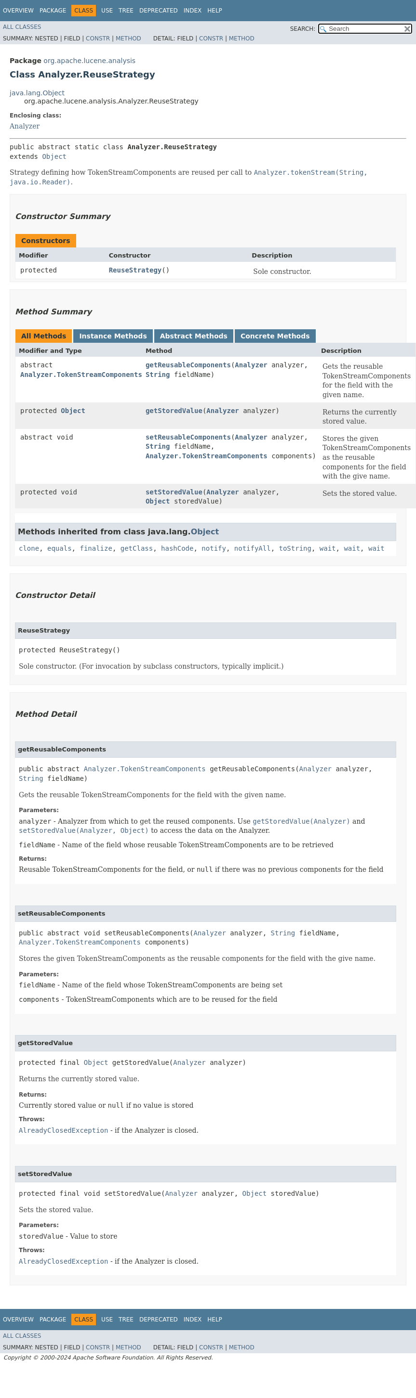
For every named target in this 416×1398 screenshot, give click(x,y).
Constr (98, 38)
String (158, 374)
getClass (137, 548)
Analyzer (25, 126)
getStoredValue (174, 410)
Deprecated (158, 10)
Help (214, 10)
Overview (18, 10)
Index (193, 10)
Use (107, 10)
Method (128, 38)
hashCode (177, 548)
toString (295, 548)
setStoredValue (174, 492)
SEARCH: (303, 29)
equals (59, 548)
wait (328, 548)
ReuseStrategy (135, 270)
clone (29, 548)
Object (54, 156)
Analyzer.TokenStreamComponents (81, 374)
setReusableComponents (188, 437)
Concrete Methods (275, 336)
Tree (126, 10)
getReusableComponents (188, 365)
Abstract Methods (194, 336)
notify (213, 548)
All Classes (22, 27)
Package (53, 10)
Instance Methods (113, 336)
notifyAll (252, 548)
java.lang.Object (37, 93)
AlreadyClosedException (63, 1130)
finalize (96, 548)
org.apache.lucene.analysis (89, 61)
